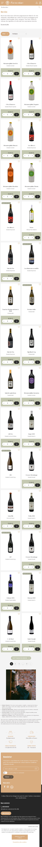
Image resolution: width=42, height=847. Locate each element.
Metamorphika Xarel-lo (10, 63)
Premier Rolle (31, 309)
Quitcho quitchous (10, 393)
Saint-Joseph (31, 639)
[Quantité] (8, 73)
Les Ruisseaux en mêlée (31, 268)
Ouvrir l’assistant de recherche (21, 658)
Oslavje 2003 (10, 598)
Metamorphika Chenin (31, 186)
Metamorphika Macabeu (10, 186)
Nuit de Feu (10, 268)
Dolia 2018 (31, 516)
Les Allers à (31, 145)
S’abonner (8, 777)
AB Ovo (10, 434)
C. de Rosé (10, 639)
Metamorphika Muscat (10, 145)
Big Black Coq (31, 352)
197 (11, 557)
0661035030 (5, 807)
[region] (19, 835)
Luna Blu (10, 516)
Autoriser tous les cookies (20, 837)
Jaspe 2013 (31, 434)
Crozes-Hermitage (31, 475)
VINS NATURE (10, 736)
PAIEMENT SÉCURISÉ (31, 746)
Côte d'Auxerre (31, 63)
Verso (31, 227)
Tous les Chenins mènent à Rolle (10, 310)
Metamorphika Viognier (31, 104)
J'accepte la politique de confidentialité (16, 772)
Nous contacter (6, 813)
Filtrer (5, 34)
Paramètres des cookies (19, 842)
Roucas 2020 (31, 598)
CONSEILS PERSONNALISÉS (10, 746)
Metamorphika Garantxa (31, 393)
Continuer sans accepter (33, 826)
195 (11, 475)
